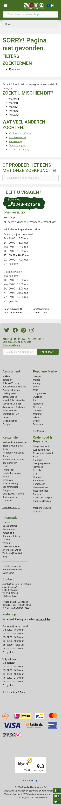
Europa (6, 424)
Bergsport (7, 379)
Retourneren (8, 529)
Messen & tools (40, 487)
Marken (14, 99)
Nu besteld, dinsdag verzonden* (30, 222)
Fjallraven (38, 403)
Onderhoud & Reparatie (42, 439)
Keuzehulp (10, 437)
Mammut (37, 414)
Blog (4, 556)
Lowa (36, 386)
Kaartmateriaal (10, 487)
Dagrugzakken (9, 463)
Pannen (37, 494)
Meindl (36, 379)
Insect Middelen (10, 410)
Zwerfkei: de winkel (11, 550)
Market (14, 102)
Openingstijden (17, 145)
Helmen (37, 477)
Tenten (5, 417)
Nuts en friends (40, 490)
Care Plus (38, 410)
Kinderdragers (9, 497)
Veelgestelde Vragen (20, 133)
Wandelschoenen (11, 390)
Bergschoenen (9, 397)
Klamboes (7, 500)
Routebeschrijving (19, 149)
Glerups (37, 376)
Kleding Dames (9, 421)
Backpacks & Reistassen (14, 442)
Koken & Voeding (11, 383)
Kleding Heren (9, 393)
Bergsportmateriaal (43, 453)
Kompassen (39, 484)
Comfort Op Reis (10, 414)
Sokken (6, 376)
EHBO (5, 466)
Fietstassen (8, 469)
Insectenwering (10, 483)
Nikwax (37, 417)
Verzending (15, 141)
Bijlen (5, 456)
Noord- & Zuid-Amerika (13, 400)
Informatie (10, 518)
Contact (6, 522)
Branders (37, 460)
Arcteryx (37, 383)
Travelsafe (38, 424)
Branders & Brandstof (13, 459)
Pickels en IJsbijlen (42, 497)
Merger (14, 110)
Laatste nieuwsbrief (12, 566)
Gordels (37, 470)
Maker (13, 106)
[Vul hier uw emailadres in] (19, 352)
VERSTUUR (47, 351)
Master (14, 114)
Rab (35, 400)
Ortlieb (36, 421)
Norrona (37, 407)
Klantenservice (17, 137)
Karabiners (38, 480)
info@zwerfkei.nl (41, 309)
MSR (35, 390)
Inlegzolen (7, 480)
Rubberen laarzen (42, 501)
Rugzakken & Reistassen (14, 386)
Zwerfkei (37, 397)
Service (6, 539)
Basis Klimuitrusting (12, 446)
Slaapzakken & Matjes (13, 407)
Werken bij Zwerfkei (12, 553)
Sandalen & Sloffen (11, 403)
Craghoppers (39, 393)
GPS (35, 473)
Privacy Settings (30, 780)
